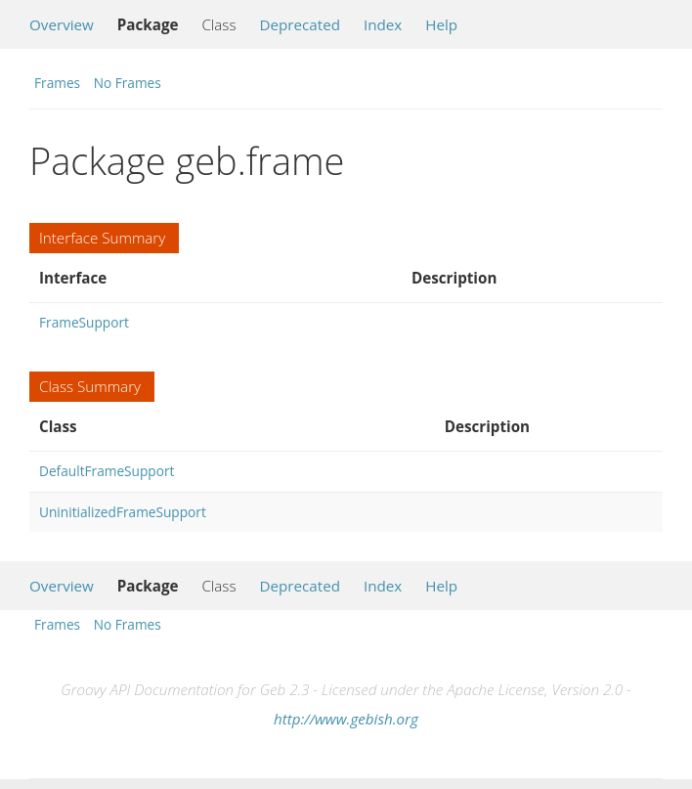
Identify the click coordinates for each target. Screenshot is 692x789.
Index (383, 24)
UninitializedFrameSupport (122, 512)
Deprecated (299, 24)
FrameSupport (84, 322)
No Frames (127, 82)
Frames (57, 82)
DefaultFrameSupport (106, 470)
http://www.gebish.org (346, 718)
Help (441, 24)
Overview (61, 24)
